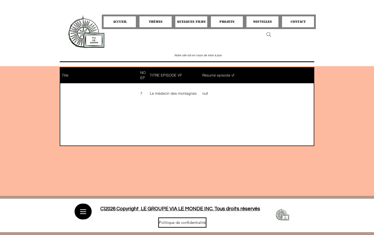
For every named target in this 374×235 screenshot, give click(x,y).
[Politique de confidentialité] (182, 222)
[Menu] (83, 211)
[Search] (269, 34)
